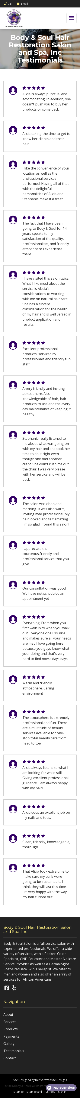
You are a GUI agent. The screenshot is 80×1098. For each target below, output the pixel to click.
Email (22, 4)
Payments (11, 1036)
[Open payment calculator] (61, 1087)
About (8, 1014)
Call (7, 4)
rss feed (50, 1092)
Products (10, 1029)
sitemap (18, 1092)
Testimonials (13, 1050)
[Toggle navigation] (71, 18)
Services (9, 1021)
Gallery (9, 1043)
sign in (62, 1092)
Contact (9, 1058)
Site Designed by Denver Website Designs (40, 1080)
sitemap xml (34, 1092)
